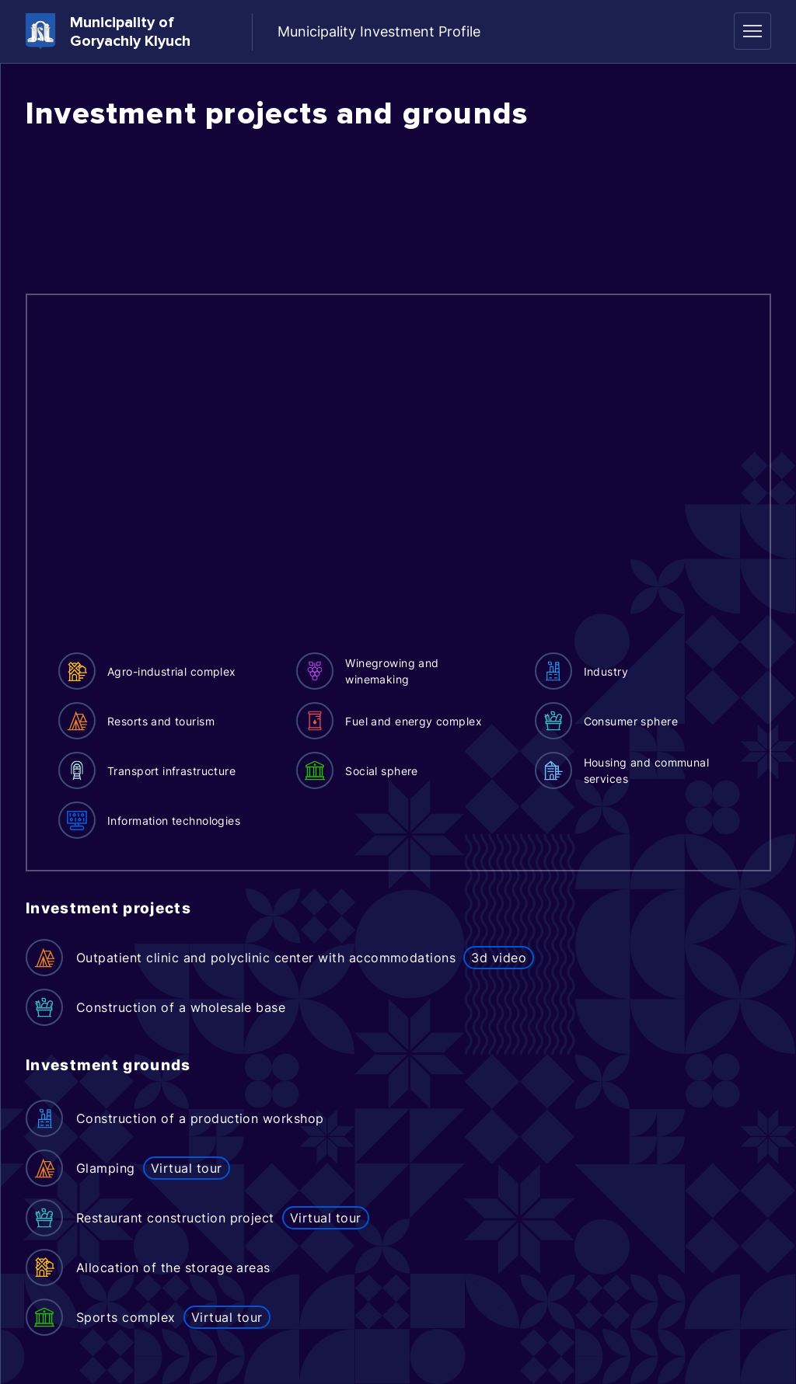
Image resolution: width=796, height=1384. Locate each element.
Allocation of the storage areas (173, 1267)
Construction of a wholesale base (180, 1007)
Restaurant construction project (175, 1218)
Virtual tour (186, 1168)
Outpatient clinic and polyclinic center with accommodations (266, 957)
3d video (498, 957)
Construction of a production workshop (200, 1118)
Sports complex (126, 1317)
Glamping (105, 1168)
